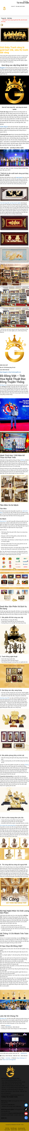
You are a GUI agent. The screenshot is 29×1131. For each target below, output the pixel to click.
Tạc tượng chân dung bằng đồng (8, 825)
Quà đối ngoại (14, 1128)
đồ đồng (27, 764)
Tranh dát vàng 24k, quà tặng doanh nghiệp (10, 203)
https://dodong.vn (21, 1058)
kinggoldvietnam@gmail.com (17, 1095)
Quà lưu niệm (14, 1129)
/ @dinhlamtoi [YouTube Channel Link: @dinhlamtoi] (23, 1053)
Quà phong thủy (21, 1128)
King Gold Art (3, 521)
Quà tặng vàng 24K (4, 698)
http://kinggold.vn (4, 372)
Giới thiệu (9, 18)
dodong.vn (8, 1025)
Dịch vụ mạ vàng (22, 1129)
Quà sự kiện (7, 1129)
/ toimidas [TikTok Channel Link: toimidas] (8, 1058)
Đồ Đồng (23, 460)
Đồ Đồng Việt (3, 385)
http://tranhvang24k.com (15, 372)
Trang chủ (3, 18)
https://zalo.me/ (6, 1059)
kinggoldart (13, 1059)
